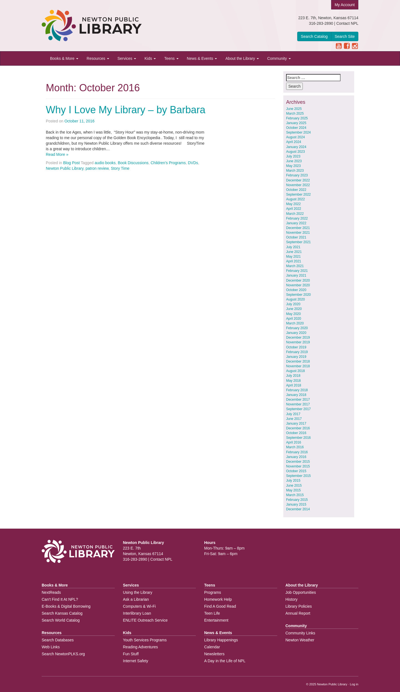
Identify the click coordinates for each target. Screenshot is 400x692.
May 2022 (293, 204)
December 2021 (298, 228)
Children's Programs (168, 163)
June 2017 (294, 419)
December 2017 (298, 400)
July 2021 (293, 247)
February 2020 (297, 328)
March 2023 (295, 171)
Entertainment (216, 620)
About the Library (242, 58)
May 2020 (293, 314)
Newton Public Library (64, 168)
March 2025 (295, 113)
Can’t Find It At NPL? (60, 599)
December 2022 (298, 180)
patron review (97, 168)
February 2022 (297, 218)
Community (279, 58)
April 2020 (293, 319)
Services (127, 58)
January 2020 (296, 333)
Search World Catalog (61, 620)
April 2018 (293, 385)
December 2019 (298, 337)
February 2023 (297, 175)
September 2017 (298, 409)
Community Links (300, 633)
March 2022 (295, 214)
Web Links (51, 647)
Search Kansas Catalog (62, 613)
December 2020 (298, 280)
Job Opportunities (301, 592)
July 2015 (293, 480)
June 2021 (294, 252)
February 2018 (297, 390)
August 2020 (295, 299)
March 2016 (295, 447)
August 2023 (295, 152)
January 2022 (296, 223)
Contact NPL (347, 23)
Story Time (120, 168)
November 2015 (298, 466)
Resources (98, 58)
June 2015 (294, 485)
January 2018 (296, 395)
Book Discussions (133, 163)
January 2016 (296, 457)
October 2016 (296, 433)
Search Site (345, 36)
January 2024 (296, 147)
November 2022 (298, 185)
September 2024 (298, 132)
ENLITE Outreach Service (145, 620)
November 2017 (298, 404)
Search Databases (58, 640)
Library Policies (299, 606)
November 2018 (298, 366)
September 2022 (298, 194)
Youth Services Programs (145, 640)
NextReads (51, 592)
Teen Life (212, 613)
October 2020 (296, 290)
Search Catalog (314, 36)
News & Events (202, 58)
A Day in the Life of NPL (225, 661)
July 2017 (293, 414)
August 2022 (295, 199)
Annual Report (298, 613)
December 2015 (298, 462)
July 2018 (293, 376)
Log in (354, 684)
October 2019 (296, 347)
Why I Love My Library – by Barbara (125, 109)
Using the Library (137, 592)
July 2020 (293, 304)
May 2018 (293, 381)
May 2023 (293, 166)
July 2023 (293, 156)
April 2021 (293, 261)
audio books (105, 163)
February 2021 (297, 271)
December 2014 (298, 509)
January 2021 (296, 275)
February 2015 (297, 500)
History (292, 599)
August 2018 (295, 371)
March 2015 (295, 495)
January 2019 (296, 357)
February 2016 (297, 452)
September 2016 (298, 438)
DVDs (193, 163)
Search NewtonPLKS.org (63, 654)
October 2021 (296, 237)
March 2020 (295, 323)
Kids (150, 58)
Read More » (57, 154)
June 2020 (294, 309)
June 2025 (294, 109)
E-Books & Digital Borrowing (66, 606)
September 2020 (298, 295)
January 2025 (296, 123)
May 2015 (293, 490)
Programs (212, 592)
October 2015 (296, 471)
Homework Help (218, 599)
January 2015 (296, 504)
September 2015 (298, 476)
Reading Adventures (140, 647)
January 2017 (296, 423)
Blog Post (71, 163)
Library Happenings (221, 640)
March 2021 (295, 266)
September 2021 (298, 242)
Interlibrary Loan (137, 613)
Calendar (212, 647)
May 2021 (293, 256)
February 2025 (297, 118)
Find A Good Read (220, 606)
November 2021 (298, 233)
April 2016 (293, 442)
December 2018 (298, 361)
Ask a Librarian (136, 599)
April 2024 (293, 142)
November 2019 (298, 342)
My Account (345, 5)
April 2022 (293, 209)
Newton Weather (300, 640)
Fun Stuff (131, 654)
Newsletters (214, 654)
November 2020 (298, 285)
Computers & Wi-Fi (139, 606)
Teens (171, 58)
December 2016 (298, 428)
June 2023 (294, 161)
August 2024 (295, 137)
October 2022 (296, 190)
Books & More (64, 58)
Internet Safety (135, 661)
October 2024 (296, 128)
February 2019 (297, 352)
